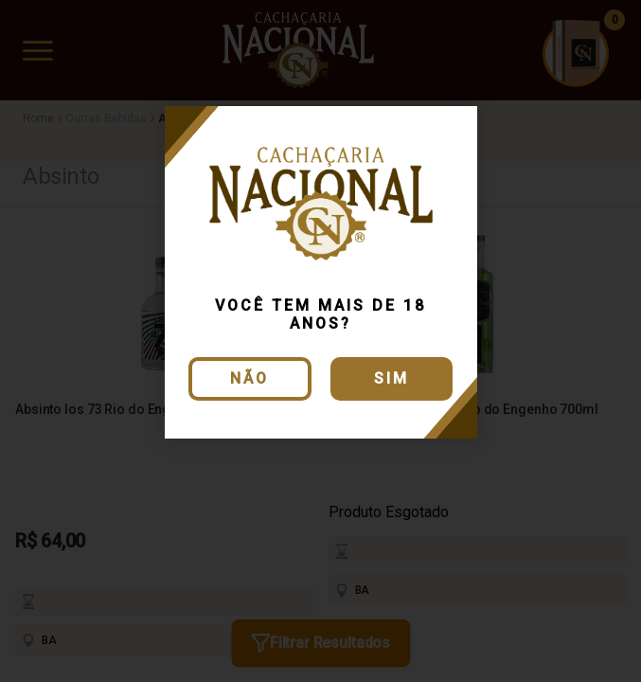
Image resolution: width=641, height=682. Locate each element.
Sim (391, 378)
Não (249, 378)
